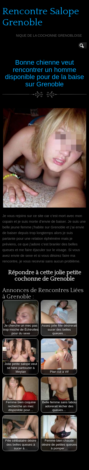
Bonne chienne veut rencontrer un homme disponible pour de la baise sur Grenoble (44, 73)
